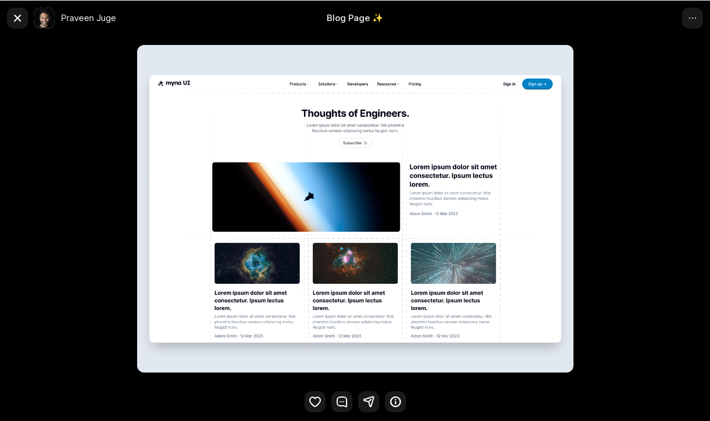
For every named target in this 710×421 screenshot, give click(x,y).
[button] (368, 401)
